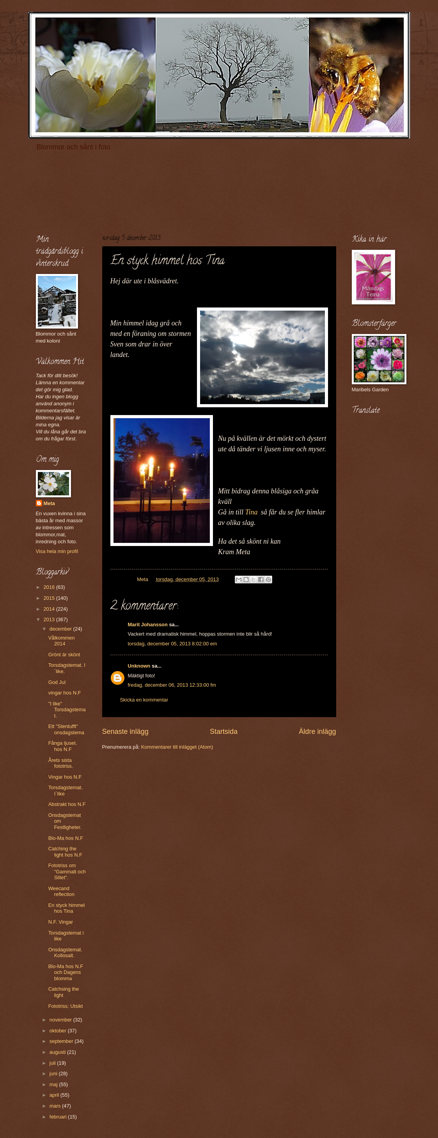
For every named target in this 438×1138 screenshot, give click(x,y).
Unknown (139, 666)
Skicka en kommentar (144, 700)
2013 (49, 619)
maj (54, 1084)
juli (53, 1063)
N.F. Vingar (60, 922)
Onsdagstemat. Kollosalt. (65, 952)
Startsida (224, 731)
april (55, 1095)
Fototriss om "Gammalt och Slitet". (67, 871)
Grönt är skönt (64, 654)
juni (54, 1073)
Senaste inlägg (125, 731)
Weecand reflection (61, 891)
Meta (49, 503)
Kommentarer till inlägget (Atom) (177, 747)
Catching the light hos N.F (65, 851)
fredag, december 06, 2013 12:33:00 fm (172, 685)
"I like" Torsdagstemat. (67, 710)
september (62, 1041)
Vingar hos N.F (65, 777)
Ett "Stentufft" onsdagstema (66, 729)
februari (59, 1117)
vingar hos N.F (64, 693)
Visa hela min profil (57, 551)
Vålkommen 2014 (61, 641)
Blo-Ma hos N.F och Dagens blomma (65, 972)
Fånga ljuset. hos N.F (62, 746)
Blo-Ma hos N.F (65, 838)
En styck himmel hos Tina (66, 908)
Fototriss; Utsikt (65, 1006)
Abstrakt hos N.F (67, 804)
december (61, 629)
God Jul (57, 682)
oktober (59, 1031)
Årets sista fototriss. (60, 763)
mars (56, 1106)
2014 (49, 609)
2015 (49, 598)
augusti (58, 1052)
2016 (49, 587)
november (61, 1020)
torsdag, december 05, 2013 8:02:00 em (172, 644)
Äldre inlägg (317, 731)
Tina (251, 512)
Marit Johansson (148, 624)
